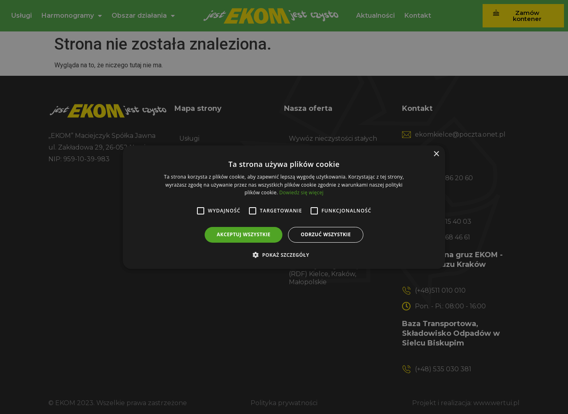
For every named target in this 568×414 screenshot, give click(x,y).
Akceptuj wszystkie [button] (243, 234)
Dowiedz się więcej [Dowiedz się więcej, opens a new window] (301, 192)
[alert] (284, 207)
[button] (284, 255)
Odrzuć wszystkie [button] (325, 234)
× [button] (436, 154)
